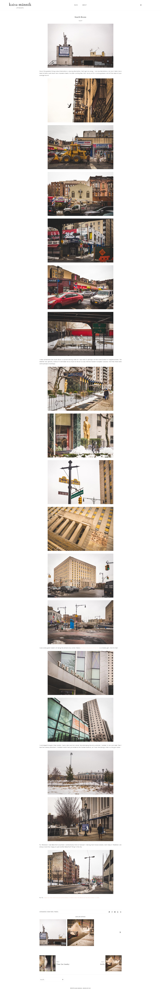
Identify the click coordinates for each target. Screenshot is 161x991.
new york (50, 911)
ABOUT (84, 5)
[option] (53, 932)
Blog (76, 5)
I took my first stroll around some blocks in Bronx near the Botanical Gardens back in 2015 (71, 897)
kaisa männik (20, 4)
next (120, 933)
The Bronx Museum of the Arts (90, 648)
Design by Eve (87, 988)
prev (41, 933)
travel (56, 911)
